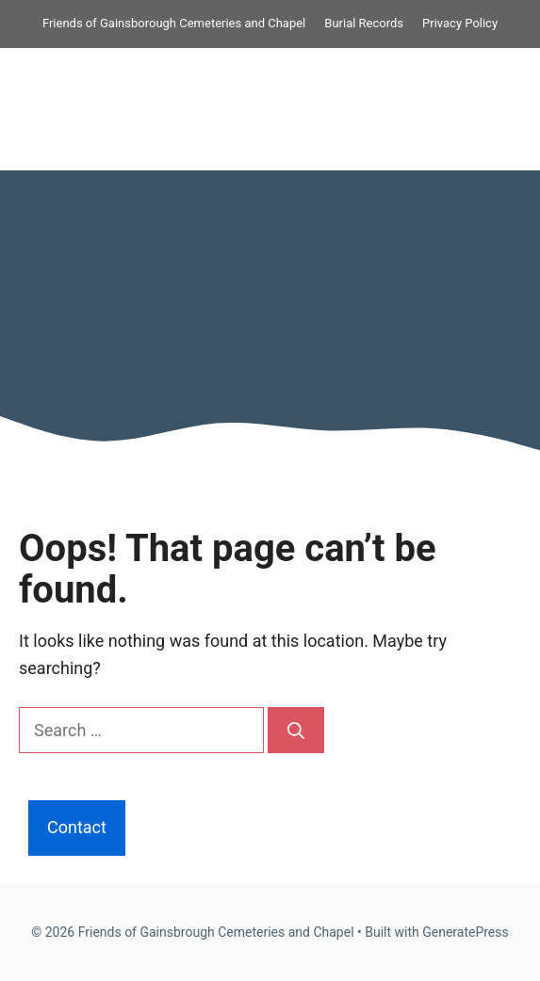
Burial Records (363, 23)
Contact (76, 827)
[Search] (296, 730)
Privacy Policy (460, 23)
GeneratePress (465, 932)
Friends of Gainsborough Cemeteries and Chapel (173, 23)
